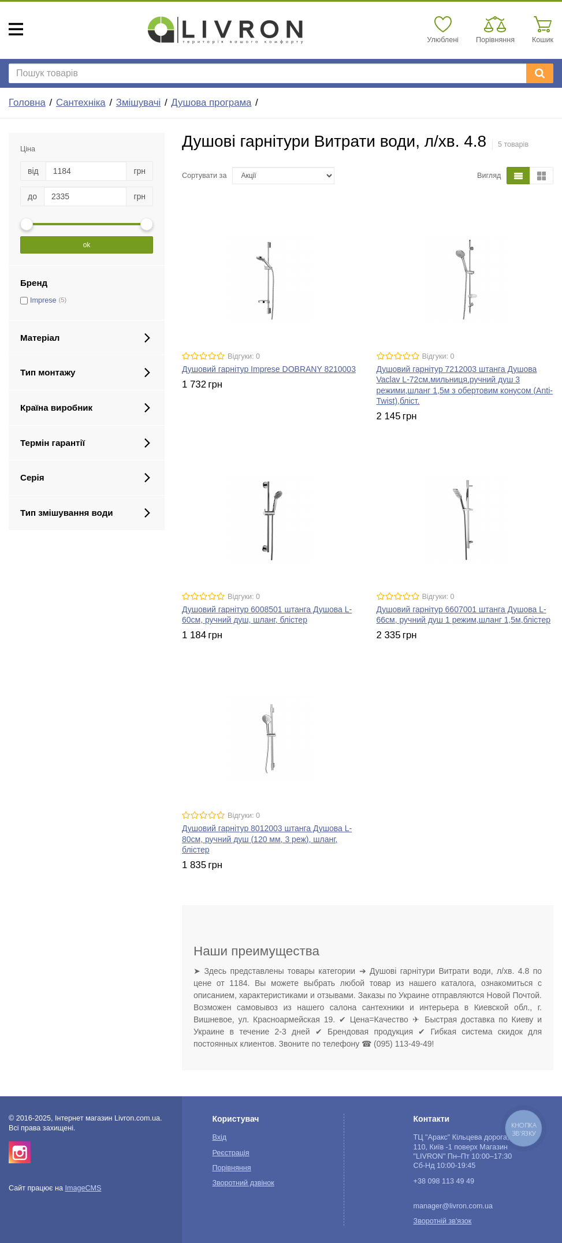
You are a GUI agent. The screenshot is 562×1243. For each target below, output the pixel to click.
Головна (27, 102)
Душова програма (211, 102)
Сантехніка (81, 102)
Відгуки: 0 (244, 356)
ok (87, 245)
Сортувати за (204, 176)
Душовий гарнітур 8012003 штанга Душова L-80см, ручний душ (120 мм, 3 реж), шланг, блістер (267, 839)
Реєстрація (230, 1153)
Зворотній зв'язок (443, 1221)
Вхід (219, 1137)
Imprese (43, 300)
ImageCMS (83, 1188)
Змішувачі (138, 102)
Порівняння (231, 1168)
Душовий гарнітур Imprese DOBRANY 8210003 (269, 369)
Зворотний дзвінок (243, 1183)
